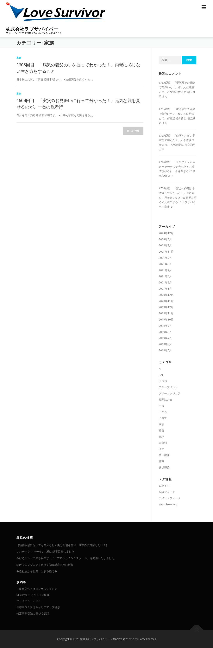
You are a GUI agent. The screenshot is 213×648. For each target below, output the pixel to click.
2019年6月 (165, 344)
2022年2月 (165, 245)
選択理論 (164, 467)
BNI (161, 375)
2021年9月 (165, 258)
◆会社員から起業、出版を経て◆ (36, 571)
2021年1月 (165, 288)
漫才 (161, 449)
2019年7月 (165, 338)
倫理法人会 (165, 399)
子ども (163, 412)
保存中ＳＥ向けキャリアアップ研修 (38, 607)
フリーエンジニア (169, 393)
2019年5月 (165, 350)
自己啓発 (164, 455)
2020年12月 (166, 295)
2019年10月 (166, 319)
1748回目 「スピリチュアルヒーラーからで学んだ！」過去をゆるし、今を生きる (177, 166)
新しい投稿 (133, 131)
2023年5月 (165, 239)
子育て (163, 418)
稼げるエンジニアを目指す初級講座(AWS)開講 (44, 565)
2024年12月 (166, 233)
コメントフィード (169, 498)
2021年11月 (166, 251)
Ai (160, 369)
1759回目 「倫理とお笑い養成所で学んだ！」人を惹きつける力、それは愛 (177, 140)
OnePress (119, 639)
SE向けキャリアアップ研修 (32, 595)
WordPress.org (168, 504)
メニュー (203, 7)
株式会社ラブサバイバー (32, 29)
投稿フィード (167, 492)
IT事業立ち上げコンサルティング (36, 589)
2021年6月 (165, 276)
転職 (161, 461)
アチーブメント (168, 387)
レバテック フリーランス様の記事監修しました (45, 551)
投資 (161, 430)
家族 (18, 57)
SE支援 (163, 381)
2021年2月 (165, 282)
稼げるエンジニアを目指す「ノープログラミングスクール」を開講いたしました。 (66, 558)
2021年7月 (165, 270)
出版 (161, 406)
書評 (161, 436)
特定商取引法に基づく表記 (32, 613)
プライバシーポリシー (30, 601)
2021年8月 (165, 264)
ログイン (164, 486)
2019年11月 (166, 313)
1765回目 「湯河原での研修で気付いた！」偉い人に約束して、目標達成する (177, 87)
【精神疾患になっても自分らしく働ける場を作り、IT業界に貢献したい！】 (62, 545)
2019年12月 (166, 307)
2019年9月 (165, 325)
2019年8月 (165, 332)
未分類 (163, 442)
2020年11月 (166, 301)
